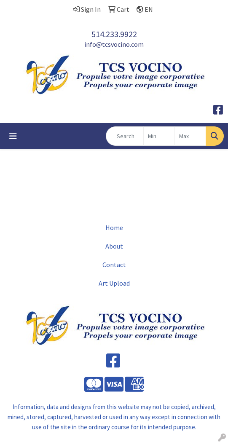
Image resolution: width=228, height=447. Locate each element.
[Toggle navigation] (13, 136)
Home (114, 227)
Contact (114, 264)
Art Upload (114, 283)
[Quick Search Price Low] (159, 136)
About (114, 246)
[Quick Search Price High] (190, 136)
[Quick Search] (125, 136)
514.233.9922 (114, 34)
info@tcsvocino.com (114, 44)
